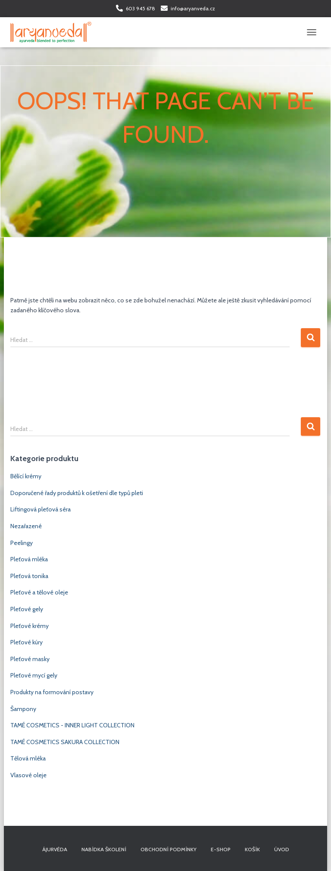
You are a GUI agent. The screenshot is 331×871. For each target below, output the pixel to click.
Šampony (23, 709)
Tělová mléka (28, 758)
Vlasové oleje (28, 775)
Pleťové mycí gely (33, 675)
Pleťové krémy (29, 626)
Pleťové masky (30, 659)
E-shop (221, 849)
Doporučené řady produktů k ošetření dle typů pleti (76, 493)
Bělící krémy (25, 476)
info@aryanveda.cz (193, 8)
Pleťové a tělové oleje (39, 592)
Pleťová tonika (29, 576)
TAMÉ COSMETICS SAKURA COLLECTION (64, 742)
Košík (252, 849)
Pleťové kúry (26, 642)
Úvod (281, 849)
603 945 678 (140, 8)
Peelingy (21, 543)
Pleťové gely (26, 609)
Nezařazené (26, 526)
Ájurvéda (54, 849)
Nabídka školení (103, 849)
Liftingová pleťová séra (40, 509)
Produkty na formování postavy (52, 692)
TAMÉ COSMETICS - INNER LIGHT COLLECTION (72, 725)
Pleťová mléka (29, 559)
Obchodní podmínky (169, 849)
